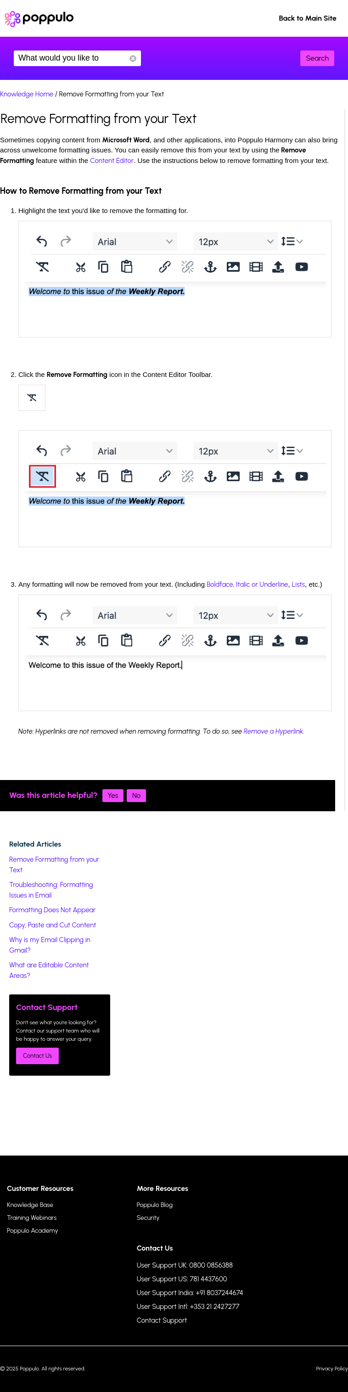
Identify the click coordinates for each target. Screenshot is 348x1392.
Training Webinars (31, 1218)
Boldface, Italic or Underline (247, 584)
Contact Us (37, 1055)
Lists (298, 584)
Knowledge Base (30, 1205)
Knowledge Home (26, 94)
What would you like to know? (77, 58)
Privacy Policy (332, 1368)
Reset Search (133, 58)
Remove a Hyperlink (273, 731)
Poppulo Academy (32, 1231)
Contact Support (162, 1320)
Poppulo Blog (155, 1205)
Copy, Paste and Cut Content (52, 925)
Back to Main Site (308, 18)
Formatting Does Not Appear (52, 910)
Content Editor (112, 161)
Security (148, 1218)
